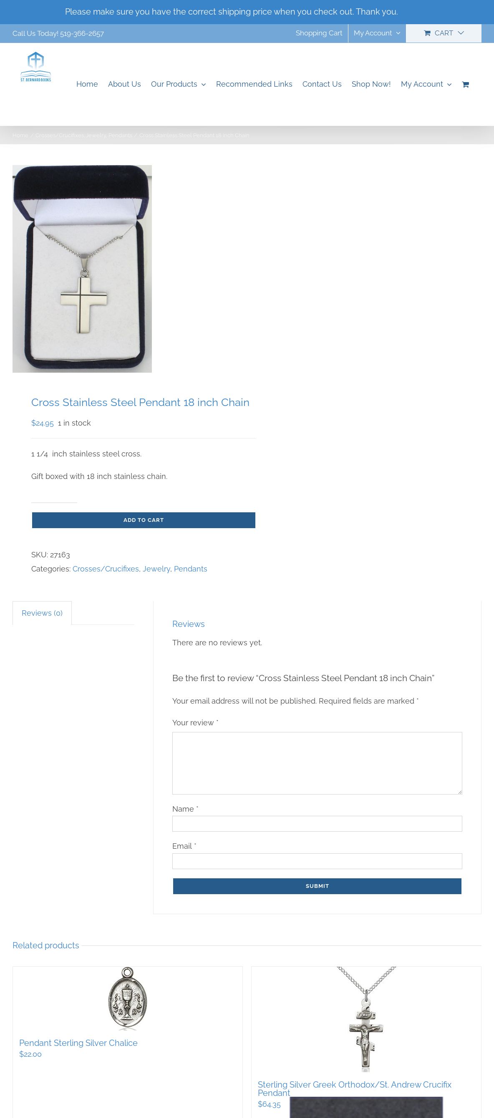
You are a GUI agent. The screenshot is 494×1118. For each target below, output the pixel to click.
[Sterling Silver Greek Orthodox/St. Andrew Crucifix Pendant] (366, 1019)
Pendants (190, 568)
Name (185, 809)
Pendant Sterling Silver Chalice (78, 1043)
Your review (195, 722)
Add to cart (144, 520)
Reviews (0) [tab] (42, 613)
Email (184, 846)
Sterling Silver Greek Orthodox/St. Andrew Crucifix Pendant (354, 1089)
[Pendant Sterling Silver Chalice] (127, 998)
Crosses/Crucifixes (106, 568)
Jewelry (156, 568)
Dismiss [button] (414, 12)
